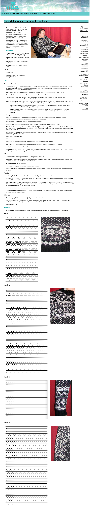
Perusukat (85, 81)
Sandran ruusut (84, 98)
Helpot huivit (85, 55)
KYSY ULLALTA (34, 14)
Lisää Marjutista (84, 31)
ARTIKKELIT (19, 14)
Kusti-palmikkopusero (84, 70)
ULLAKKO (43, 14)
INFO (48, 14)
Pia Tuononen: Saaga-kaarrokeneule (84, 85)
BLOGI (53, 14)
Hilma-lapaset (84, 51)
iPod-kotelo (85, 66)
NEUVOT (26, 14)
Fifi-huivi (87, 46)
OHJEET (12, 14)
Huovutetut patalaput (85, 59)
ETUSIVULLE (5, 14)
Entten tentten (84, 41)
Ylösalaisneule (84, 92)
